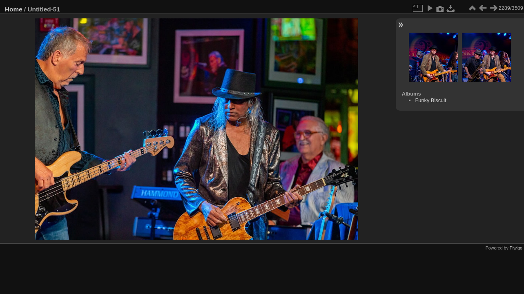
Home (13, 9)
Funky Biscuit (430, 100)
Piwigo (516, 247)
